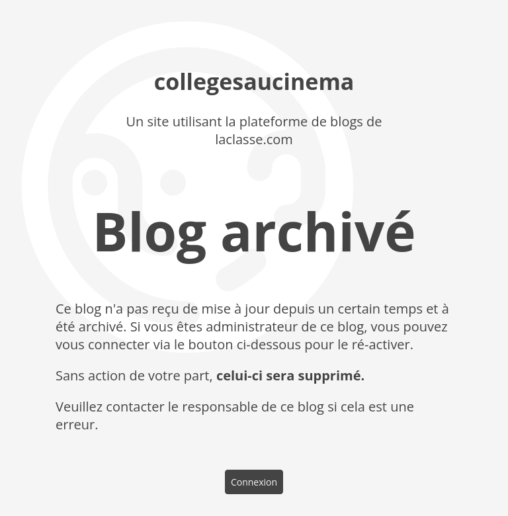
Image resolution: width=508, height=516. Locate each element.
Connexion (254, 482)
